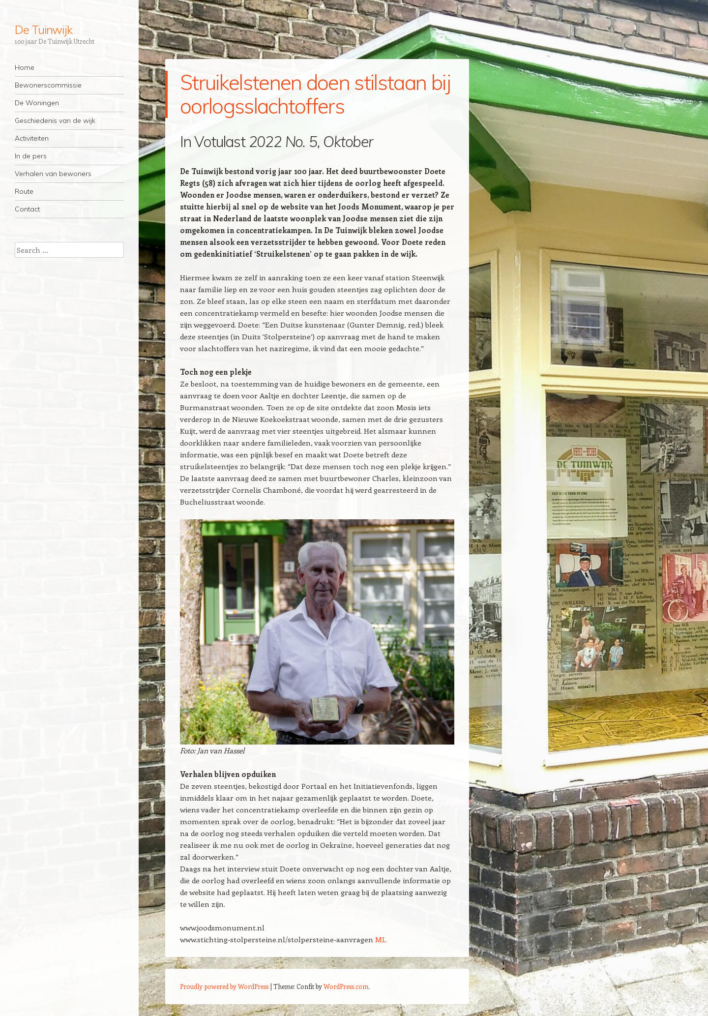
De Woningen (37, 102)
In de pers (31, 155)
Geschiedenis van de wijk (55, 120)
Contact (27, 209)
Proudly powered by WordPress (224, 986)
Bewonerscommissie (48, 85)
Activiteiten (32, 138)
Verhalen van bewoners (53, 173)
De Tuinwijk (43, 29)
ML (380, 939)
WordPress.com (346, 986)
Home (24, 67)
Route (24, 191)
